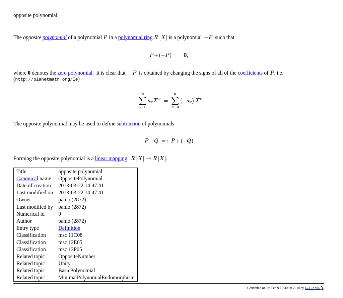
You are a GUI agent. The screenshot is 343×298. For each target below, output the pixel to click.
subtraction (128, 123)
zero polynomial (75, 73)
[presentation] (105, 37)
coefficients (250, 73)
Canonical (27, 178)
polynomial (55, 37)
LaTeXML (314, 288)
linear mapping (111, 158)
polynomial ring (135, 37)
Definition (69, 228)
